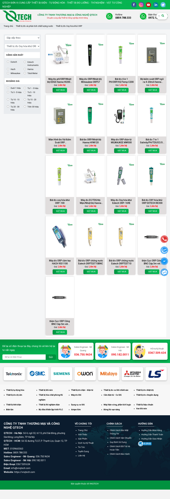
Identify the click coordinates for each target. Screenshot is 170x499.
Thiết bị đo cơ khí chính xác (116, 390)
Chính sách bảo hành (120, 454)
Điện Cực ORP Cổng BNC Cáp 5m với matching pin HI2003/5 (60, 323)
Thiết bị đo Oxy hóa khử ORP (69, 26)
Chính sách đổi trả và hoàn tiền (120, 448)
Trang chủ (8, 26)
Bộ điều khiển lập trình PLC (51, 409)
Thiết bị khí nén (46, 390)
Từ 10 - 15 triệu (15, 101)
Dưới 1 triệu (16, 88)
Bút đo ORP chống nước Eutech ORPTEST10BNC (90, 262)
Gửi (51, 357)
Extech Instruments (33, 63)
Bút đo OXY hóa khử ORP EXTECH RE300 (152, 201)
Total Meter (33, 73)
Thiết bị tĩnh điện (13, 405)
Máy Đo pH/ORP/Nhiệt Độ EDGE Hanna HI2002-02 (59, 80)
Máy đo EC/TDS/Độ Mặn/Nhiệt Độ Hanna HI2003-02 (90, 201)
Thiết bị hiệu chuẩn (144, 405)
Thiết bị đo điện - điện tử (82, 390)
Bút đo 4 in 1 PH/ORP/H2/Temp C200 (121, 80)
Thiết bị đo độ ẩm (14, 395)
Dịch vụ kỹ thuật (86, 443)
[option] (14, 373)
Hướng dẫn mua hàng (151, 430)
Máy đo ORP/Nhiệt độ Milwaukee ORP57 (90, 80)
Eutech (14, 62)
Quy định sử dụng (118, 442)
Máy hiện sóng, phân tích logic (117, 405)
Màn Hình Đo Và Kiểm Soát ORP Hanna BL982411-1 (60, 141)
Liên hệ (81, 455)
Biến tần (9, 409)
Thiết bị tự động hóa (15, 390)
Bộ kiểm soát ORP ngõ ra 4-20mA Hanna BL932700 (152, 80)
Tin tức (81, 447)
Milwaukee (15, 73)
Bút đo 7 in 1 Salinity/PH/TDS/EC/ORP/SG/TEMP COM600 (152, 141)
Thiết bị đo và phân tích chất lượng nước (34, 26)
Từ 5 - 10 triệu (31, 94)
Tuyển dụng (83, 451)
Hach (13, 69)
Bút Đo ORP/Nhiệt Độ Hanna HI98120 (90, 141)
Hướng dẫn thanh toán (152, 434)
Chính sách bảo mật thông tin (119, 432)
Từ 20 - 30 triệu (15, 108)
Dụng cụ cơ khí (78, 405)
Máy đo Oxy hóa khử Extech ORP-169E (121, 201)
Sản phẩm (82, 438)
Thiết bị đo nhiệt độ (145, 390)
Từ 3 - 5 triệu (16, 92)
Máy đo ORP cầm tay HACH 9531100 (60, 262)
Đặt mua (60, 90)
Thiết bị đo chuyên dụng (147, 395)
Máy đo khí (76, 395)
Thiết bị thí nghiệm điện (49, 405)
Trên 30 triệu (33, 106)
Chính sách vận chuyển (120, 438)
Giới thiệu (82, 434)
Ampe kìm (76, 409)
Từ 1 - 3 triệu (33, 88)
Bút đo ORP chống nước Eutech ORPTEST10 (121, 262)
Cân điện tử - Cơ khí (112, 395)
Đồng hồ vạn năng (112, 409)
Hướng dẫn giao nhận (151, 438)
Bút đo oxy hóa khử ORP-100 (60, 201)
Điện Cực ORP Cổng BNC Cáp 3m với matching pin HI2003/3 (152, 262)
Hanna (30, 69)
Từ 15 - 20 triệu (32, 101)
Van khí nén (141, 408)
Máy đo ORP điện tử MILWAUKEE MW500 (121, 141)
